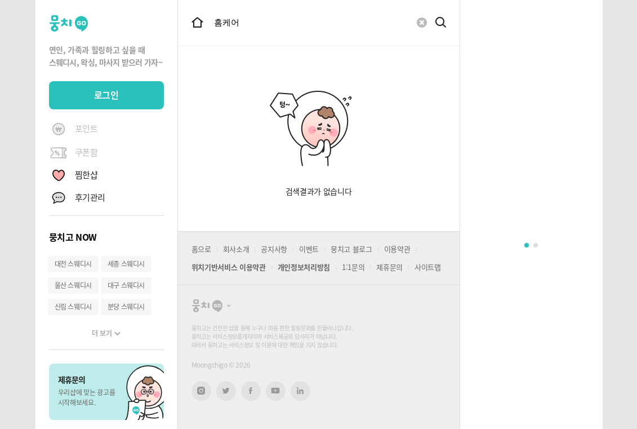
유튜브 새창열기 (275, 390)
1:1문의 (353, 267)
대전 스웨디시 (73, 264)
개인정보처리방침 (304, 267)
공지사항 (274, 249)
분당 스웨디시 (126, 307)
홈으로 (201, 249)
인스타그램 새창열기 (201, 391)
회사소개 (236, 249)
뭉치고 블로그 (351, 249)
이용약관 (397, 249)
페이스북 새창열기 (251, 391)
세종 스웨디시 (126, 264)
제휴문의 (389, 267)
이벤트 (309, 249)
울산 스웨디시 (73, 285)
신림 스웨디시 (73, 307)
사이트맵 (428, 267)
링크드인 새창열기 (300, 390)
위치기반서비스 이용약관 (228, 267)
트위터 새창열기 (226, 391)
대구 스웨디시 (126, 285)
